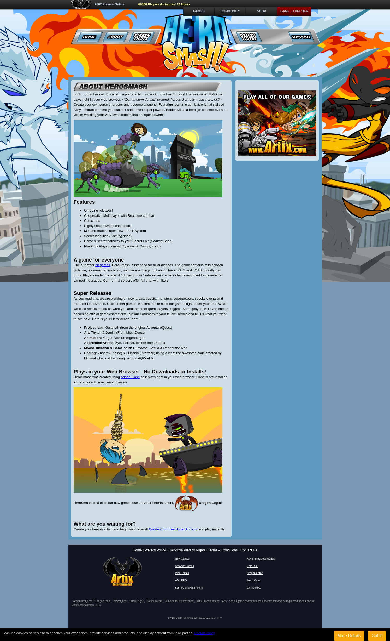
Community (230, 11)
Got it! (377, 635)
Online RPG (254, 587)
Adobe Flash (130, 377)
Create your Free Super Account (173, 529)
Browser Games (184, 566)
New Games (182, 558)
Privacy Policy (155, 550)
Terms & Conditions (223, 550)
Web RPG (181, 580)
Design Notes (249, 36)
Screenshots (142, 36)
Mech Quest (254, 580)
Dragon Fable (255, 573)
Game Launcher (294, 11)
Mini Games (182, 573)
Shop (261, 11)
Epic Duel (252, 566)
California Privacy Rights (187, 550)
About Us (116, 36)
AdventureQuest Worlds (261, 558)
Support (301, 36)
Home (89, 36)
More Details (349, 635)
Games (199, 11)
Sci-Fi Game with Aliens (189, 587)
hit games (102, 265)
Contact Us (248, 550)
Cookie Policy (204, 633)
